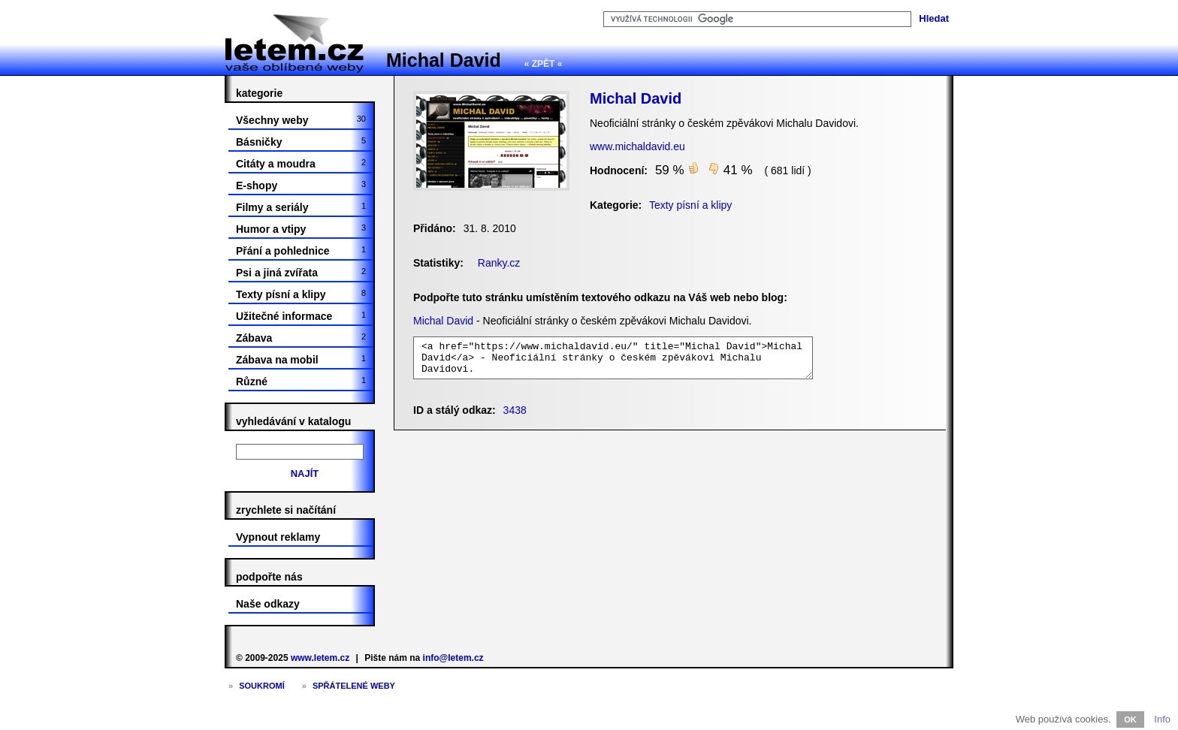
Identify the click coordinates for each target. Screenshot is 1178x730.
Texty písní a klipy (301, 294)
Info (1162, 719)
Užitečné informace (301, 316)
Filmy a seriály (301, 207)
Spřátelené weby (354, 685)
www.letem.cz (320, 658)
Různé (301, 382)
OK (1130, 719)
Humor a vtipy (301, 229)
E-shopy (301, 185)
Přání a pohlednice (301, 251)
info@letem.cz (453, 658)
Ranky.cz (499, 263)
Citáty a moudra (301, 164)
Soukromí (262, 685)
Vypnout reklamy (278, 537)
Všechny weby (301, 120)
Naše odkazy (268, 604)
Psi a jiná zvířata (301, 273)
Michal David (443, 60)
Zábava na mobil (301, 360)
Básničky (301, 142)
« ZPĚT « (543, 64)
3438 (515, 410)
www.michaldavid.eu (637, 146)
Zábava (301, 338)
